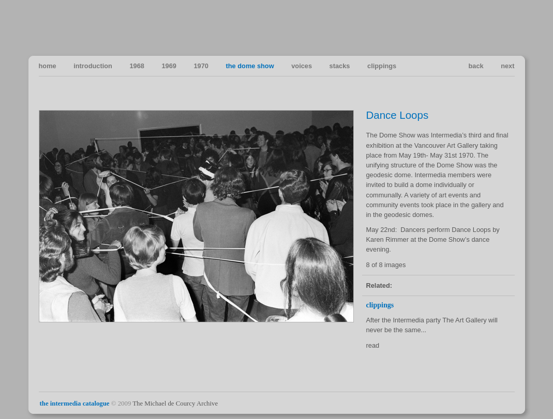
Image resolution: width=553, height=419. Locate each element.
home (47, 66)
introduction (92, 66)
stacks (340, 66)
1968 (136, 66)
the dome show (250, 66)
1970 (200, 66)
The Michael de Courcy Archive (175, 403)
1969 (168, 66)
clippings (381, 66)
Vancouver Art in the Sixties (506, 27)
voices (301, 66)
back (475, 66)
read (373, 345)
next (507, 66)
